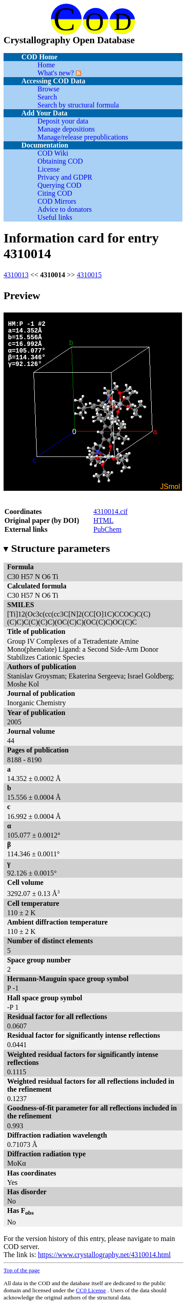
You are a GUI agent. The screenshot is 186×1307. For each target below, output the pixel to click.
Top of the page (22, 1270)
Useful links (54, 217)
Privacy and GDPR (64, 177)
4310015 (89, 275)
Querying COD (59, 185)
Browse (48, 89)
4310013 (16, 275)
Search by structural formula (78, 105)
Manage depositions (66, 129)
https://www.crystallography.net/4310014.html (104, 1254)
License (48, 169)
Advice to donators (64, 209)
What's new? (55, 73)
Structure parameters (57, 548)
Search (47, 97)
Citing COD (54, 193)
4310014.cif (110, 511)
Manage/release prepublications (82, 137)
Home (46, 65)
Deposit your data (62, 121)
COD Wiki (52, 153)
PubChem (107, 529)
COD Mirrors (56, 201)
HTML (103, 520)
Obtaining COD (60, 161)
